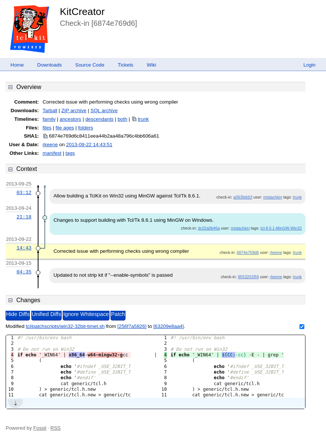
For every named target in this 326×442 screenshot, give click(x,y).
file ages (65, 128)
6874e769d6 (248, 252)
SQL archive (104, 110)
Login (309, 65)
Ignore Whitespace (86, 314)
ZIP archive (73, 110)
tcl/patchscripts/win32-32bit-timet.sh (65, 326)
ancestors (70, 119)
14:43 (23, 248)
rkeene (50, 144)
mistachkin (272, 197)
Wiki (151, 65)
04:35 (23, 271)
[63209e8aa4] (168, 326)
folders (85, 128)
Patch (118, 314)
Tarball (50, 110)
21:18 (23, 217)
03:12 (23, 192)
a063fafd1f (242, 197)
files (47, 128)
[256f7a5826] (131, 326)
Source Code (90, 65)
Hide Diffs (18, 314)
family (49, 119)
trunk (143, 119)
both (122, 119)
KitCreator (82, 11)
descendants (99, 119)
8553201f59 (248, 276)
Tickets (125, 65)
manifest (52, 153)
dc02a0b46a (209, 228)
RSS (55, 428)
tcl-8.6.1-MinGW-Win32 (281, 228)
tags (70, 153)
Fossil (39, 428)
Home (17, 65)
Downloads (49, 65)
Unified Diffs (46, 314)
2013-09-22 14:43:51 (89, 144)
